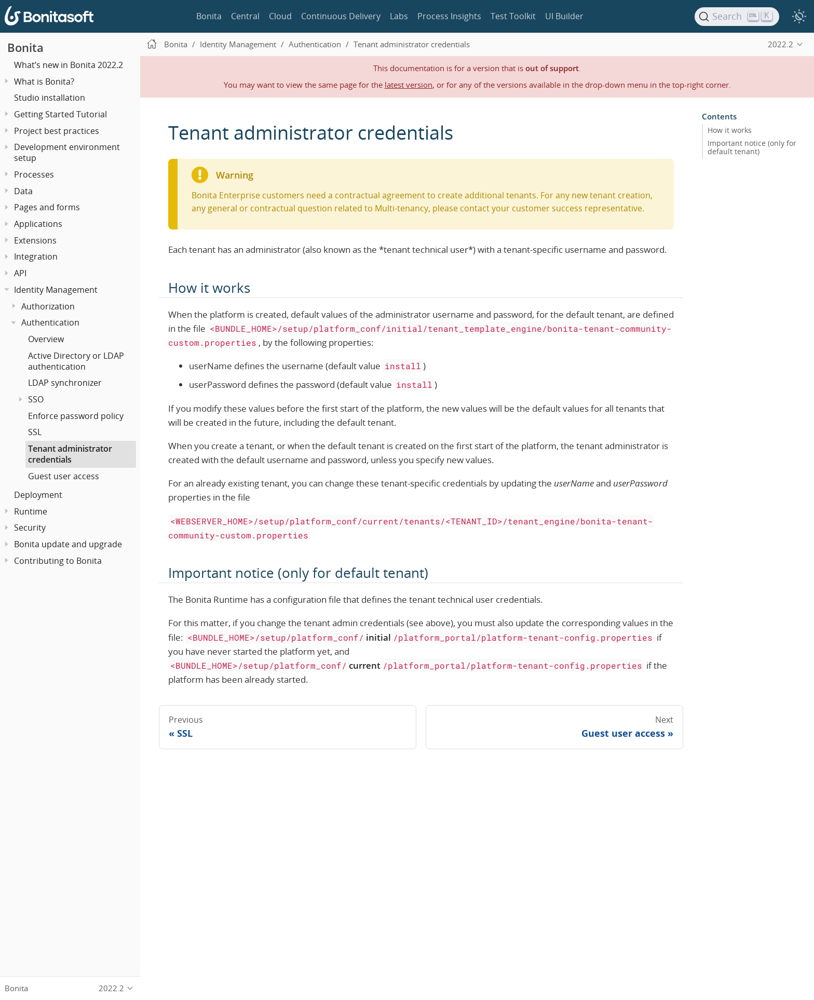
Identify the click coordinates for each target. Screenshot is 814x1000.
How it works (730, 130)
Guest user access (63, 476)
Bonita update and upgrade (68, 544)
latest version (408, 84)
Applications (38, 223)
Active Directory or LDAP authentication (76, 361)
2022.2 (780, 44)
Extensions (35, 240)
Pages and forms (47, 207)
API (20, 273)
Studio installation (49, 97)
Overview (46, 339)
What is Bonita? (44, 81)
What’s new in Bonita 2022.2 (68, 65)
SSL (35, 432)
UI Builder (564, 16)
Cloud (280, 16)
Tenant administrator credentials (70, 454)
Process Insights (449, 16)
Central (245, 16)
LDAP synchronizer (65, 382)
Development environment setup (67, 152)
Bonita (209, 16)
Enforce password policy (76, 416)
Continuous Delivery (341, 16)
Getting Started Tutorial (60, 114)
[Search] (737, 16)
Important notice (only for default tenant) (752, 147)
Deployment (38, 495)
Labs (399, 16)
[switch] (799, 16)
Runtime (30, 511)
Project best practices (56, 131)
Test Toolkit (513, 16)
